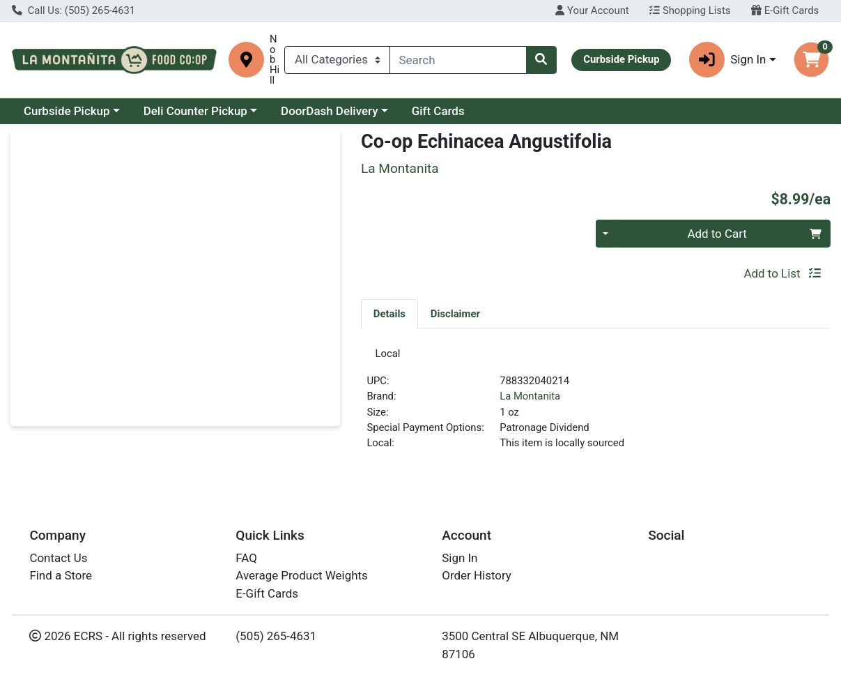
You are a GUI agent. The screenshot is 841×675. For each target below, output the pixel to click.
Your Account (591, 10)
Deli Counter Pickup (195, 111)
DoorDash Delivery (329, 111)
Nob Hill (274, 60)
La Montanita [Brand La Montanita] (530, 401)
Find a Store (60, 580)
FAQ (246, 562)
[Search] (458, 60)
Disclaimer (455, 314)
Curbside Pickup (67, 111)
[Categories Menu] (337, 60)
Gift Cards (438, 111)
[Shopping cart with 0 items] (811, 59)
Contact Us (58, 562)
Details (389, 314)
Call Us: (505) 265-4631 (73, 10)
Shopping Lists (689, 10)
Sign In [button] (727, 59)
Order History (476, 580)
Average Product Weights (301, 580)
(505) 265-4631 (276, 640)
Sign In (459, 562)
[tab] (389, 313)
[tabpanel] (596, 406)
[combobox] (458, 60)
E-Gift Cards (785, 10)
